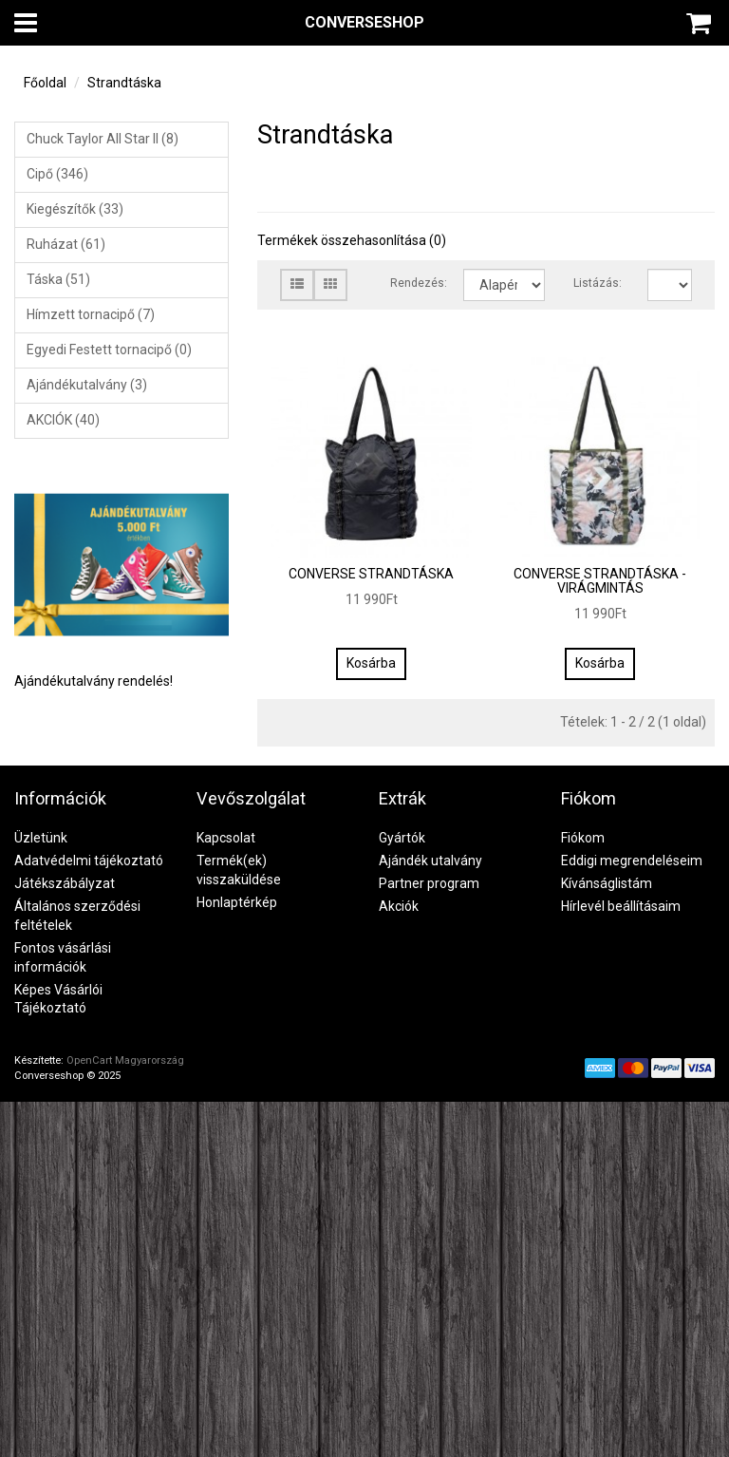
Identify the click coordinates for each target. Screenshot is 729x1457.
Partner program (429, 883)
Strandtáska (124, 82)
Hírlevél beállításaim (621, 906)
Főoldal (45, 82)
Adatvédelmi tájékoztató (88, 860)
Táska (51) (58, 279)
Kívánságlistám (606, 883)
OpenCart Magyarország (125, 1060)
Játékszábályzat (64, 883)
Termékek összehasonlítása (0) (351, 240)
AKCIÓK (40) (63, 419)
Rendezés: (412, 283)
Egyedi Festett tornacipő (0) (109, 349)
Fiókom (583, 837)
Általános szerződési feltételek (77, 916)
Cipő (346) (57, 173)
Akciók (399, 906)
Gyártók (402, 837)
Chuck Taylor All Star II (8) (102, 138)
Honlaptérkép (236, 902)
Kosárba (371, 663)
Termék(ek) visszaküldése (238, 870)
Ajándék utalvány (430, 860)
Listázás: (595, 283)
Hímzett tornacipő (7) (91, 314)
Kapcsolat (225, 837)
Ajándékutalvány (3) (87, 384)
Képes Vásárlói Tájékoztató (58, 999)
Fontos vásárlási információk (62, 957)
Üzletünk (40, 837)
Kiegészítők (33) (75, 209)
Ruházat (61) (66, 244)
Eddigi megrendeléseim (631, 860)
